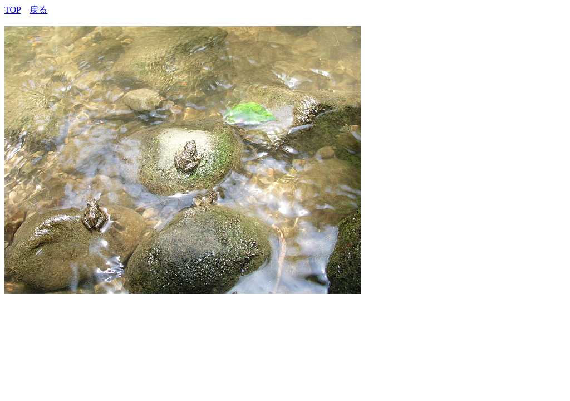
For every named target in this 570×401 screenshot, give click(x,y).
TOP (12, 9)
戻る (38, 9)
